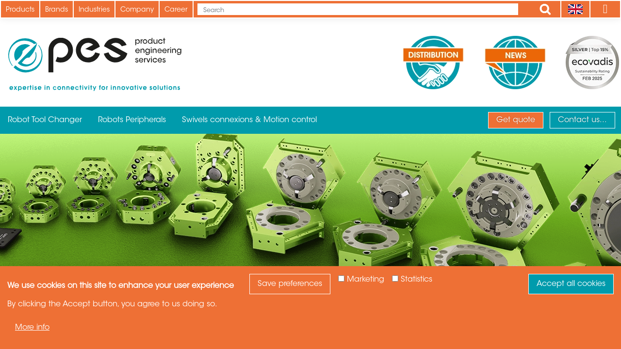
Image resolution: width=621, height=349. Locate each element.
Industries (94, 10)
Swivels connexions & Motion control (249, 120)
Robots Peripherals (132, 120)
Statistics (416, 280)
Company (137, 10)
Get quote (515, 120)
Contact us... (582, 120)
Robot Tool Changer (45, 120)
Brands (56, 10)
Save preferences (290, 284)
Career (176, 10)
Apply (545, 9)
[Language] (575, 9)
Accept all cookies (571, 284)
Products (20, 10)
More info (32, 328)
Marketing (365, 280)
